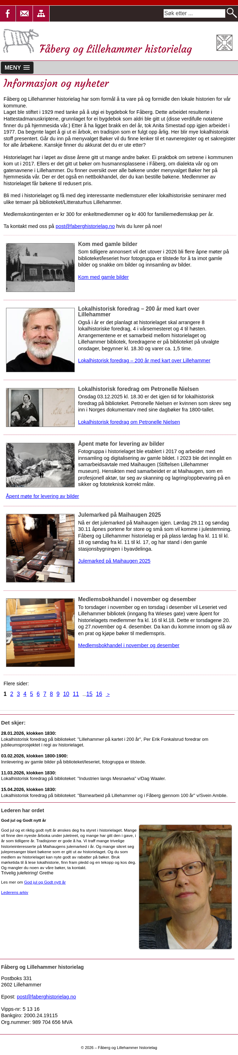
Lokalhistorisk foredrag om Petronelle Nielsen (129, 422)
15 (89, 694)
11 (76, 694)
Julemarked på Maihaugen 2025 (114, 561)
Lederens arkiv (14, 892)
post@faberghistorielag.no (85, 226)
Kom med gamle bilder (103, 277)
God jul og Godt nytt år (45, 882)
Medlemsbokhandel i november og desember (129, 645)
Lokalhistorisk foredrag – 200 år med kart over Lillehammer (144, 360)
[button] (24, 14)
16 (99, 694)
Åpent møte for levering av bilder (42, 496)
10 (66, 694)
